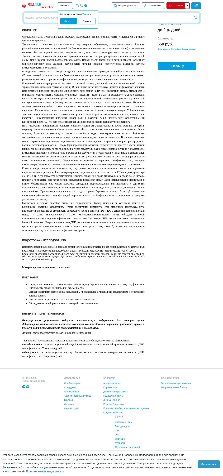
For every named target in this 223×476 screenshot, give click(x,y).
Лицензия (69, 422)
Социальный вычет (113, 430)
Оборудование (71, 409)
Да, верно (68, 21)
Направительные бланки (174, 405)
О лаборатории (72, 401)
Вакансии (69, 418)
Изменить (87, 21)
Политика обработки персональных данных (126, 426)
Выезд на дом (122, 444)
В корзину (177, 82)
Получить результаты (125, 5)
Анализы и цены (111, 401)
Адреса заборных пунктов (77, 413)
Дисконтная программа (115, 409)
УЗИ (117, 448)
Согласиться (210, 463)
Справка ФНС (110, 405)
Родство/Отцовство (113, 422)
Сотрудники (70, 405)
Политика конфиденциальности (35, 471)
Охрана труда (71, 426)
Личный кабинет (155, 6)
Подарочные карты (113, 413)
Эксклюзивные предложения (176, 401)
